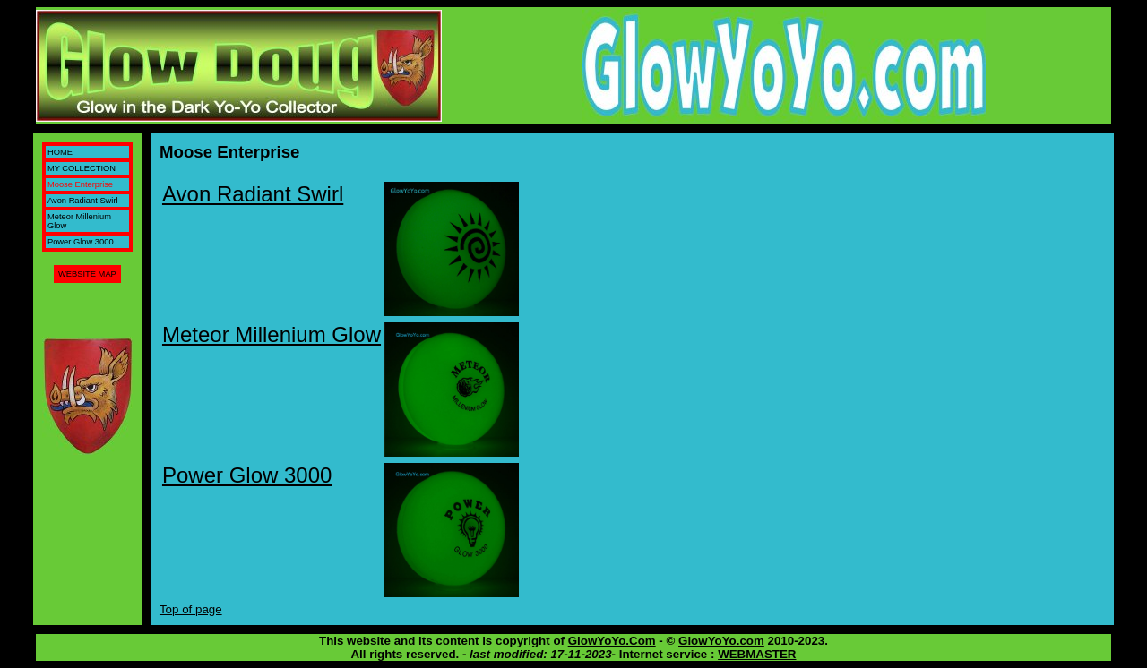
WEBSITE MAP (87, 274)
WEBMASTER (757, 654)
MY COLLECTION (81, 168)
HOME (60, 152)
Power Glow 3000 (80, 241)
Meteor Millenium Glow (271, 334)
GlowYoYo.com (721, 640)
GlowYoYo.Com (612, 640)
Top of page (191, 609)
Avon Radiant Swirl (82, 200)
